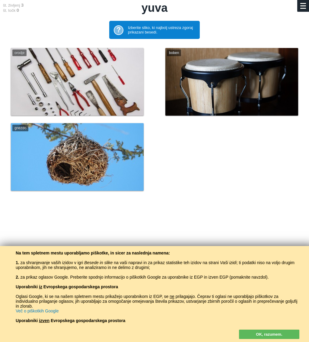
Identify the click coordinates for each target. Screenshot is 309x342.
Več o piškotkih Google (37, 310)
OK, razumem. (269, 334)
